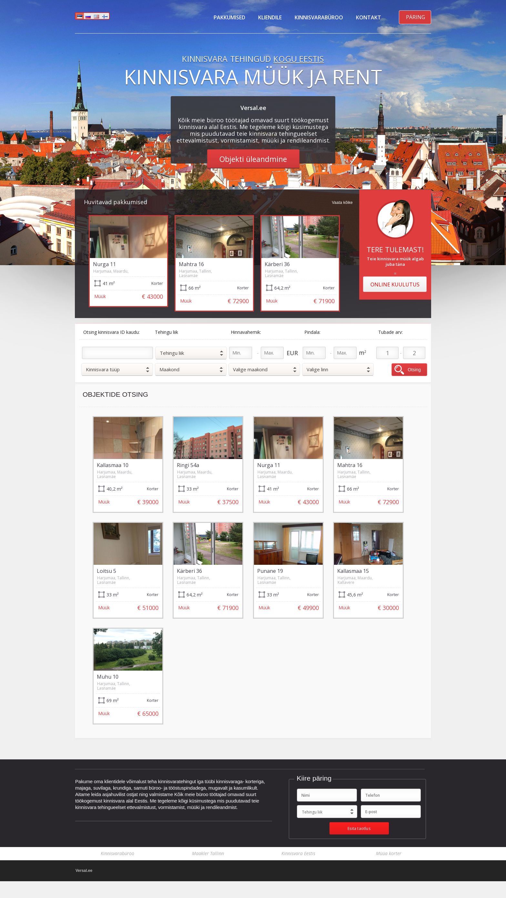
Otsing (414, 369)
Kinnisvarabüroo (319, 17)
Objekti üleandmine (253, 159)
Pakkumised (229, 17)
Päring (415, 17)
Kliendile (270, 17)
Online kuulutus (395, 284)
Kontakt (368, 17)
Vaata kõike (342, 203)
